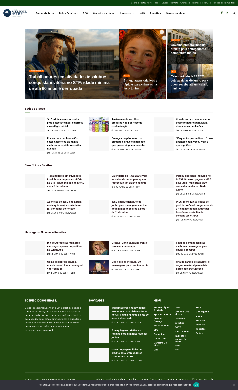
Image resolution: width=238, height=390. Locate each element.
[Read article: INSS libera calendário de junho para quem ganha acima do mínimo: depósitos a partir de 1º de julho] (99, 207)
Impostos (126, 13)
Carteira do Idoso (104, 13)
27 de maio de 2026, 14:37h (190, 220)
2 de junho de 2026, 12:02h (62, 213)
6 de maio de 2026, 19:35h (189, 130)
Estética (179, 323)
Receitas (155, 13)
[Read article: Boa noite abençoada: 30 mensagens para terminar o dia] (99, 267)
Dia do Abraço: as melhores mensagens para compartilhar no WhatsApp (64, 246)
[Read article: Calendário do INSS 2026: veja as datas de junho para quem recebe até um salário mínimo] (99, 181)
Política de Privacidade (224, 3)
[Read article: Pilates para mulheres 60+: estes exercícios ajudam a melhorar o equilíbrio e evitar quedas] (35, 143)
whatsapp (185, 3)
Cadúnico (159, 334)
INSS (142, 13)
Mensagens (202, 311)
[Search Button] (234, 13)
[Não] (234, 385)
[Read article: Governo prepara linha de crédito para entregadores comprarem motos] (99, 355)
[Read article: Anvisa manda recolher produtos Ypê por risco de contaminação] (99, 124)
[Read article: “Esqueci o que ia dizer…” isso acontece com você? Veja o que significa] (164, 143)
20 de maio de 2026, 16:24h (126, 250)
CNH (177, 307)
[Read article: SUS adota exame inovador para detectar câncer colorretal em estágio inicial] (35, 124)
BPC (85, 13)
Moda (127, 79)
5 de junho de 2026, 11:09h (61, 190)
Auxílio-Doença (158, 320)
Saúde (199, 333)
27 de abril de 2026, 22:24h (61, 153)
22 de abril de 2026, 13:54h (190, 149)
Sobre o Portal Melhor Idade (145, 3)
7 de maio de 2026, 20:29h (125, 269)
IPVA (177, 349)
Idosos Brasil (68, 379)
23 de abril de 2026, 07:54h (126, 149)
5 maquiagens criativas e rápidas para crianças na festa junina (129, 334)
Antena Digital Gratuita (162, 308)
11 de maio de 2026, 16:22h (61, 273)
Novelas (200, 324)
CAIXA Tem (160, 338)
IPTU (177, 345)
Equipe (165, 3)
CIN (156, 349)
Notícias (176, 43)
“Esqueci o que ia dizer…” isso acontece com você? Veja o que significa (194, 142)
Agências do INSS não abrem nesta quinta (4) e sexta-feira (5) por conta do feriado (64, 205)
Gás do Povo (182, 331)
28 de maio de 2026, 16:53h (126, 216)
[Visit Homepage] (14, 13)
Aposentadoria (45, 13)
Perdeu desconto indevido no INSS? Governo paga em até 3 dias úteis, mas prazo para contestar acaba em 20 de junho (193, 182)
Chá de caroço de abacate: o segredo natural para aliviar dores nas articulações (193, 123)
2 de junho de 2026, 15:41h (190, 194)
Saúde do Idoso (175, 13)
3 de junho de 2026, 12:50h (126, 187)
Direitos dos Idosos (182, 313)
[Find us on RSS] (227, 13)
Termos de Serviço (201, 3)
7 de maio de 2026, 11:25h (125, 130)
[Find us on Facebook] (221, 13)
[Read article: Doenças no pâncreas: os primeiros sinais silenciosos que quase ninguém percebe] (99, 143)
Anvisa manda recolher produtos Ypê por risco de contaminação (127, 123)
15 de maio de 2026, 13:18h (190, 254)
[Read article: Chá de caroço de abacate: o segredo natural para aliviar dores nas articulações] (164, 124)
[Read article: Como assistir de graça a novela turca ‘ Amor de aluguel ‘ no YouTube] (35, 267)
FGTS (178, 327)
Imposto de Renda (181, 340)
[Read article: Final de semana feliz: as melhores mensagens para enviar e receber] (164, 248)
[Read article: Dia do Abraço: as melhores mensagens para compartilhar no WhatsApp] (35, 248)
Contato (174, 3)
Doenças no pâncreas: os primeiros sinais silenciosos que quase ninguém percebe (128, 142)
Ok (196, 385)
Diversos (180, 318)
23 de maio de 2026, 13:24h (61, 130)
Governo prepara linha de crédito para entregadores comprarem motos (127, 353)
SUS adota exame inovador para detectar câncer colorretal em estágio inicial (65, 123)
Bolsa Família (67, 13)
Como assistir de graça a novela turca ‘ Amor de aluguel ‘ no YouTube (65, 265)
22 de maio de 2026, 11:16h (61, 254)
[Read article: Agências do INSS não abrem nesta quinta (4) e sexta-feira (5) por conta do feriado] (35, 207)
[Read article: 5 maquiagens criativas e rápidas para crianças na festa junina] (99, 335)
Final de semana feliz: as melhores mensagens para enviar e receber (191, 246)
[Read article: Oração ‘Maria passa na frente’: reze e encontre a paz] (99, 248)
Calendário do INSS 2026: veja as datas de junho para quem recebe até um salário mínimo (129, 179)
